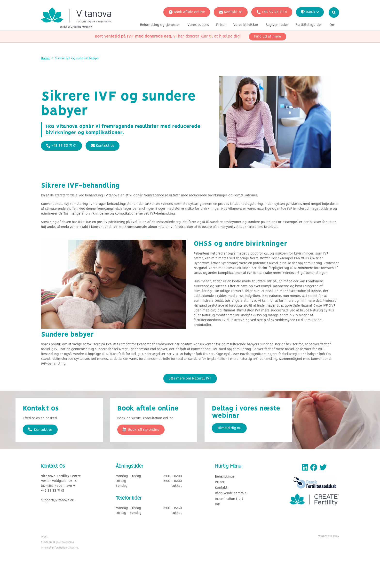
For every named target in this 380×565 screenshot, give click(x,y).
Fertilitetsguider (308, 25)
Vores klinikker (245, 25)
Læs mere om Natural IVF (190, 378)
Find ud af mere (267, 37)
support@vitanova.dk (57, 500)
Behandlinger (225, 477)
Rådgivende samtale (231, 493)
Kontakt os (230, 12)
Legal (44, 536)
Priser (221, 25)
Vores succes (198, 25)
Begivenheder (277, 25)
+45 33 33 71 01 (272, 12)
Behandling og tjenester (160, 25)
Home (45, 58)
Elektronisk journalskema (57, 542)
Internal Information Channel (60, 547)
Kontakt (221, 488)
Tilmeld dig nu (229, 428)
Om (332, 25)
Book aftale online (187, 12)
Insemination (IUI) (229, 499)
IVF (217, 504)
